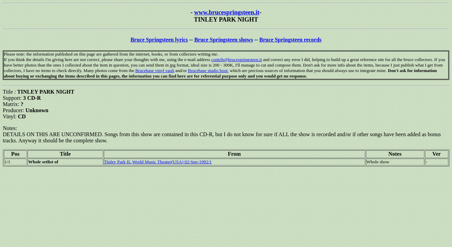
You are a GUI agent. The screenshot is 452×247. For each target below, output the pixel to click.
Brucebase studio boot (208, 70)
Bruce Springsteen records (290, 40)
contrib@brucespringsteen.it (236, 59)
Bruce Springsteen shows (223, 40)
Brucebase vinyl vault (154, 70)
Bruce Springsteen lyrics (159, 40)
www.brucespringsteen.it (226, 12)
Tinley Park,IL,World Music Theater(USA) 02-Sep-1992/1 (158, 161)
